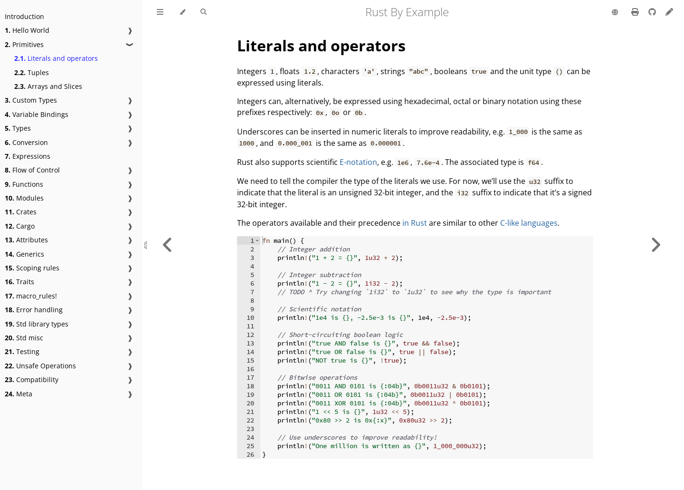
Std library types (36, 323)
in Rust (414, 223)
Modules (24, 197)
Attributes (26, 239)
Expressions (27, 156)
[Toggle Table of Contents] (160, 12)
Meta (18, 393)
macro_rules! (31, 295)
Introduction (24, 16)
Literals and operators (56, 58)
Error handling (34, 309)
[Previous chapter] (167, 245)
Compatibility (31, 379)
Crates (21, 211)
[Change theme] (182, 12)
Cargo (20, 226)
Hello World (27, 30)
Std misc (24, 337)
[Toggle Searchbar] (203, 12)
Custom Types (31, 100)
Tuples (31, 72)
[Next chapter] (655, 245)
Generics (24, 254)
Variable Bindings (36, 114)
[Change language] (615, 13)
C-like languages (529, 223)
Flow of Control (32, 169)
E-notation (358, 162)
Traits (19, 281)
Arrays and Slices (48, 86)
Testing (22, 351)
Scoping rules (32, 267)
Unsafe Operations (40, 365)
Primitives (24, 44)
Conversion (26, 142)
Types (18, 128)
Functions (24, 184)
